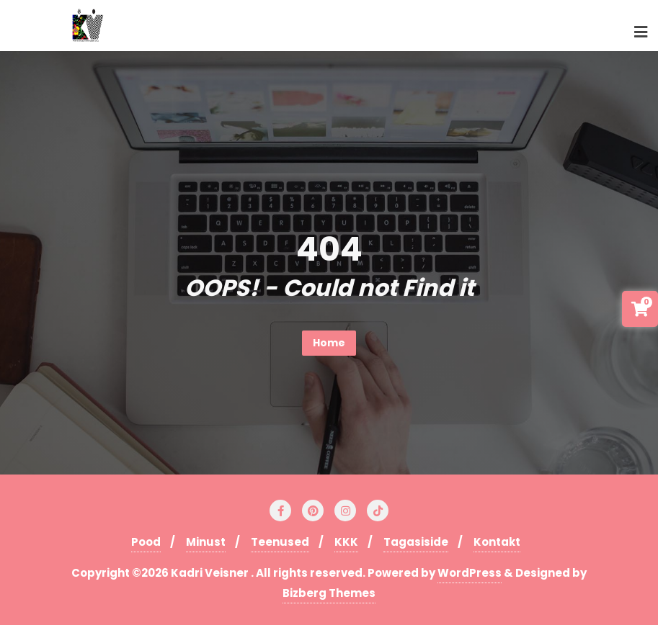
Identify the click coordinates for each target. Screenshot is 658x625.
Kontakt (497, 541)
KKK (346, 541)
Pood (146, 541)
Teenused (280, 541)
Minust (206, 541)
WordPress (469, 572)
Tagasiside (415, 541)
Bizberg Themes (329, 593)
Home (329, 343)
